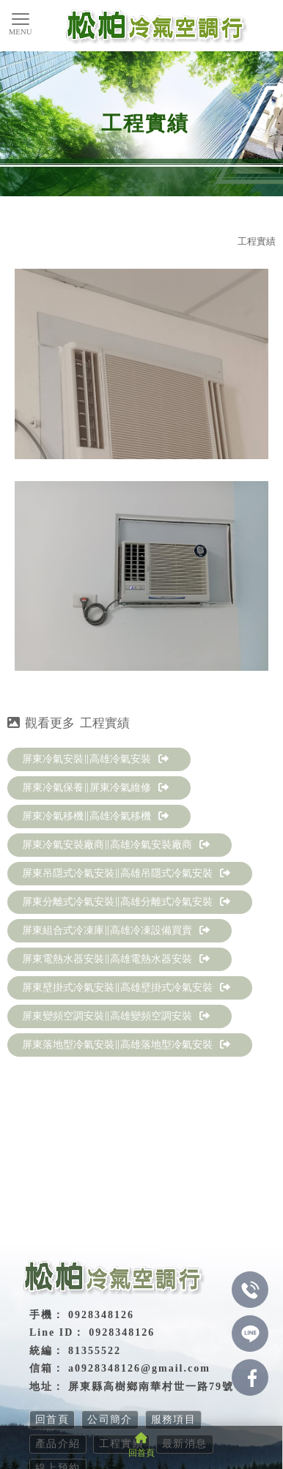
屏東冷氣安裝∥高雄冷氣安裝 (95, 759)
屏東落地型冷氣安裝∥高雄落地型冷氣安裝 (126, 1044)
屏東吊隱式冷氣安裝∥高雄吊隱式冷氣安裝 (126, 873)
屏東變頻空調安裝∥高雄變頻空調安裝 (116, 1016)
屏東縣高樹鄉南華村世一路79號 (151, 1386)
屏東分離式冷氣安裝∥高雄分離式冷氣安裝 (126, 901)
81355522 (94, 1350)
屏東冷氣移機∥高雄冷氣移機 (95, 816)
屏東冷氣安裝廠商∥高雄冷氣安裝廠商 (116, 844)
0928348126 (122, 1332)
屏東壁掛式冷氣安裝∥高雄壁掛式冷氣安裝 (126, 987)
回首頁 (52, 1419)
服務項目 (173, 1419)
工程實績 (257, 241)
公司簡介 (110, 1419)
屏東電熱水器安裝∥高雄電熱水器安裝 (116, 958)
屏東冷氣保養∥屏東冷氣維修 (95, 787)
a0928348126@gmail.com (139, 1368)
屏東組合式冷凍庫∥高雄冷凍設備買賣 (116, 930)
